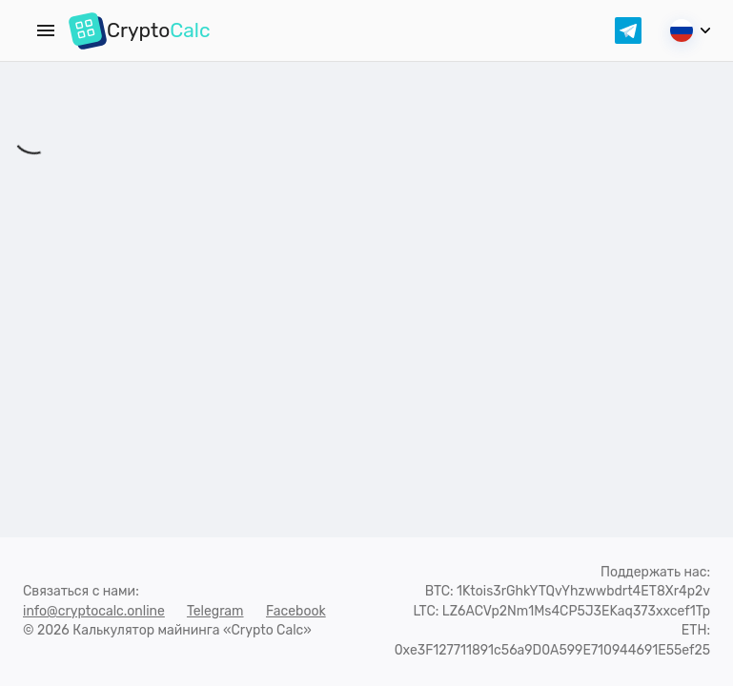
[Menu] (46, 30)
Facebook (296, 611)
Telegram (215, 611)
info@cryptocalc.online (94, 611)
